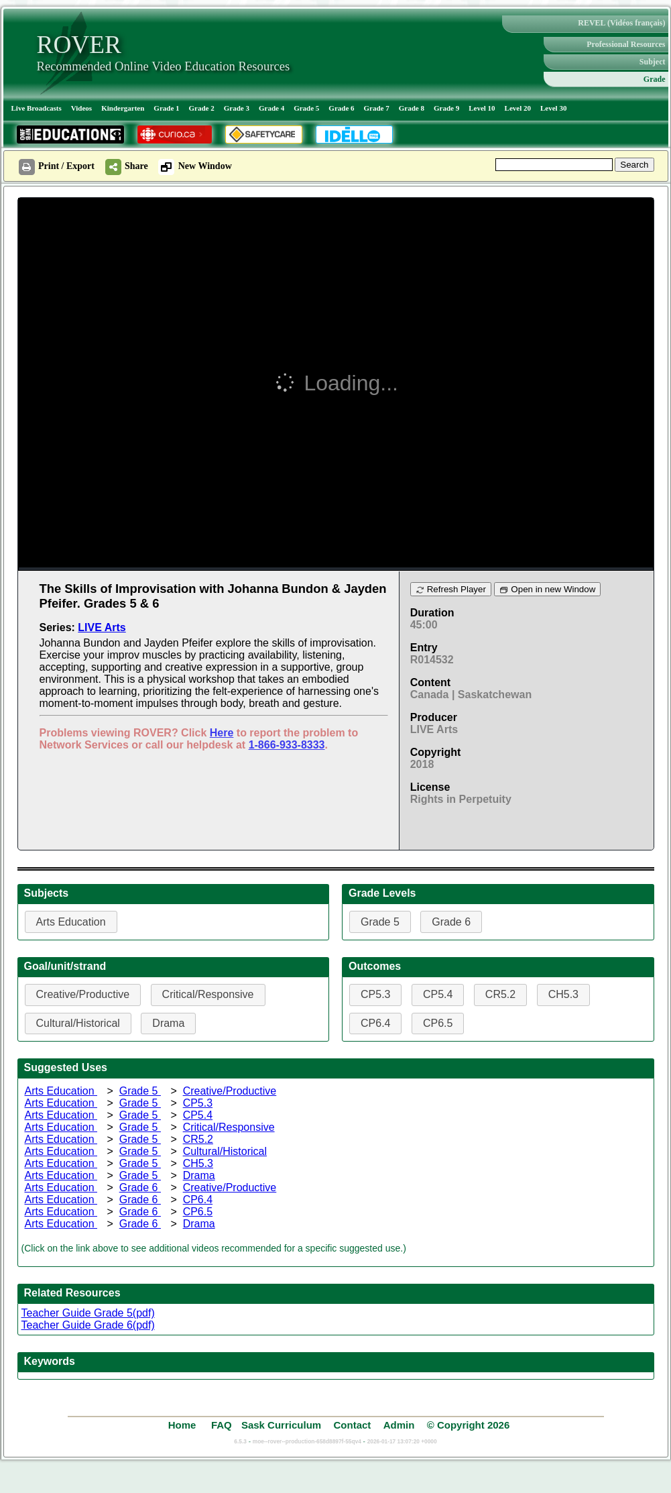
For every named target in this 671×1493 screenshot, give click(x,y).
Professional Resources (626, 44)
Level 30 (553, 108)
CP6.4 (197, 1199)
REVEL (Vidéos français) (621, 22)
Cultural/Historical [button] (78, 1023)
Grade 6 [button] (451, 922)
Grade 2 (202, 108)
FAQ (221, 1425)
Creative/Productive (230, 1091)
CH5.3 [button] (563, 994)
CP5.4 (197, 1115)
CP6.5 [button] (437, 1023)
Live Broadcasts (36, 108)
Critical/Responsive (229, 1127)
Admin (399, 1425)
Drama (199, 1175)
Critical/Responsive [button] (208, 994)
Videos (81, 108)
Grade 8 (411, 108)
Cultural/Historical (225, 1151)
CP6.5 (197, 1211)
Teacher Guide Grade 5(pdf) (88, 1313)
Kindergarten (122, 108)
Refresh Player (451, 589)
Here (222, 732)
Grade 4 (271, 108)
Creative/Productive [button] (83, 994)
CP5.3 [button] (375, 994)
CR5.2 (198, 1139)
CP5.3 (197, 1103)
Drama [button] (168, 1023)
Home (183, 1425)
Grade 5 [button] (380, 922)
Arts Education (61, 1091)
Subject (652, 61)
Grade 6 (341, 108)
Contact (352, 1425)
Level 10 (482, 108)
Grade (655, 79)
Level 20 (518, 108)
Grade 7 (376, 108)
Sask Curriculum (281, 1425)
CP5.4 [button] (437, 994)
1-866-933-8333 (287, 745)
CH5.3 (198, 1163)
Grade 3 (236, 108)
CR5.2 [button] (500, 994)
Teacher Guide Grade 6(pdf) (88, 1325)
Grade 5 (306, 108)
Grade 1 (166, 108)
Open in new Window (547, 589)
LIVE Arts (101, 627)
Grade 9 (446, 108)
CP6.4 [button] (375, 1023)
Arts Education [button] (71, 922)
